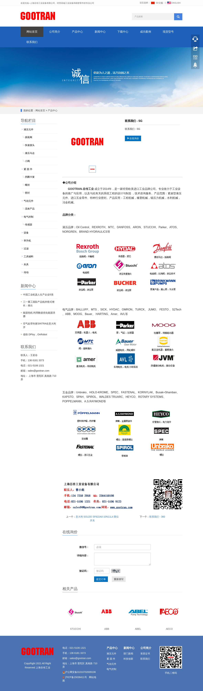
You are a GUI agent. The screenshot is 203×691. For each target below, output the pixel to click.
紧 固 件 (28, 169)
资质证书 (145, 653)
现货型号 (168, 31)
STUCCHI (75, 628)
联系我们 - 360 (157, 516)
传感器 (28, 224)
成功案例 (145, 31)
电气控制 (28, 216)
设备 (26, 232)
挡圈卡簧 (30, 177)
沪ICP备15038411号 (76, 677)
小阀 (27, 161)
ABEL (138, 628)
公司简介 (54, 31)
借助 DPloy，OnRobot (35, 334)
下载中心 (122, 31)
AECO (169, 628)
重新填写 (119, 579)
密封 (27, 192)
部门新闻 (128, 653)
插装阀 (28, 137)
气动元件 (28, 200)
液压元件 (28, 129)
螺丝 (27, 184)
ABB (106, 628)
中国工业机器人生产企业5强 (38, 294)
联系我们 (32, 42)
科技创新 (128, 658)
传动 (26, 272)
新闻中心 (100, 31)
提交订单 (101, 579)
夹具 (26, 264)
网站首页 (32, 31)
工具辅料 (28, 256)
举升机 (27, 240)
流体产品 (30, 208)
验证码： (84, 571)
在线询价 (133, 138)
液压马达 (30, 153)
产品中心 (77, 31)
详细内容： (83, 555)
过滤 (26, 248)
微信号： (84, 547)
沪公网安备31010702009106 (80, 672)
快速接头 (30, 145)
